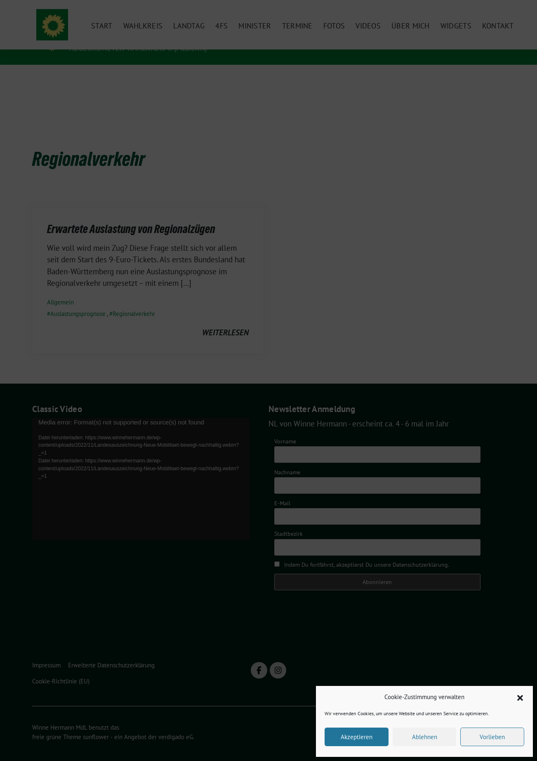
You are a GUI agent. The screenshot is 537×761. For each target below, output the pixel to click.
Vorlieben (492, 737)
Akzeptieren (356, 737)
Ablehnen (424, 737)
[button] (520, 697)
